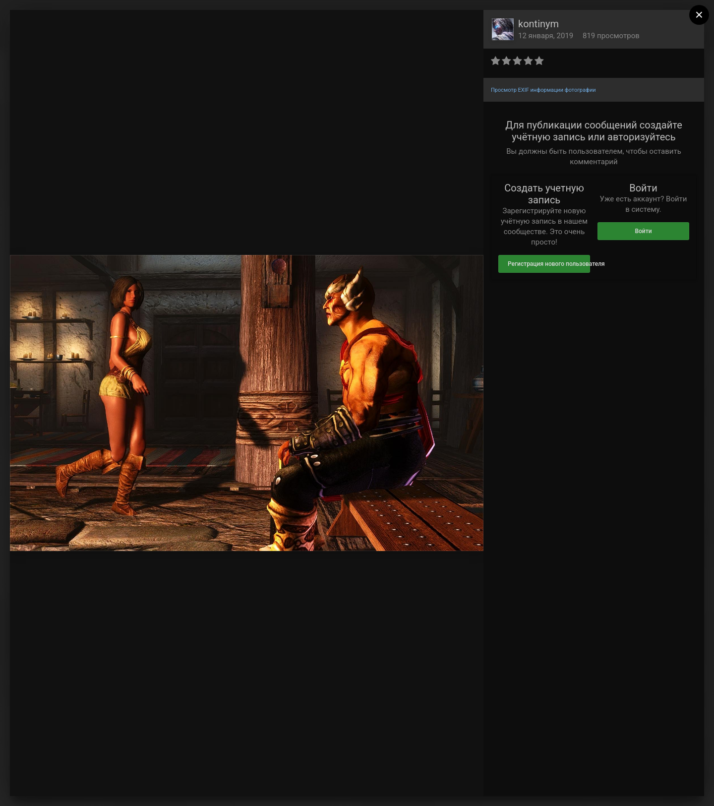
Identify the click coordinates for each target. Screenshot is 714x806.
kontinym (538, 24)
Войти (643, 231)
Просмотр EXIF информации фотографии (543, 90)
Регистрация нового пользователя (549, 263)
